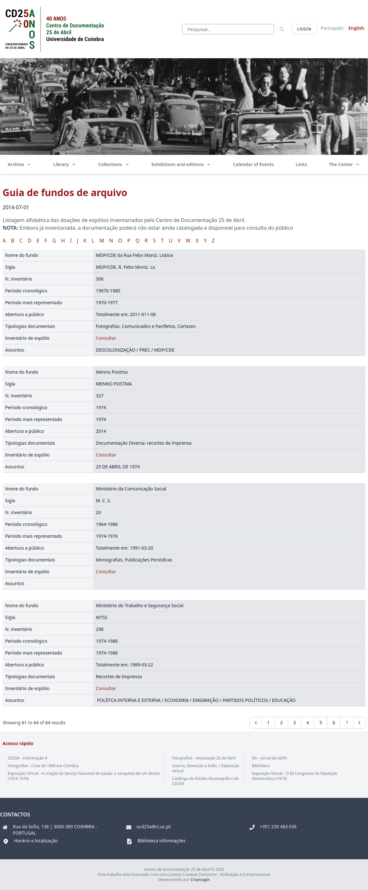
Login (304, 29)
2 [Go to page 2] (281, 722)
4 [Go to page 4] (307, 722)
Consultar (106, 338)
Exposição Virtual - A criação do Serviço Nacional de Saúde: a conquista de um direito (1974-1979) (84, 776)
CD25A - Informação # (27, 758)
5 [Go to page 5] (320, 722)
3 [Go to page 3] (294, 722)
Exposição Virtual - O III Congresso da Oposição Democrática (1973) (294, 776)
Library (64, 164)
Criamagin (200, 879)
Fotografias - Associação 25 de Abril (204, 758)
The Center (344, 164)
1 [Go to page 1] (268, 722)
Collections (113, 164)
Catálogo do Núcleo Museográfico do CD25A (205, 781)
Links (301, 164)
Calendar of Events (253, 164)
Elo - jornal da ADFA (269, 758)
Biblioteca (260, 765)
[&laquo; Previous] (256, 723)
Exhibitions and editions (181, 164)
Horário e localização (36, 841)
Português (332, 28)
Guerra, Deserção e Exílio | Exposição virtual (205, 768)
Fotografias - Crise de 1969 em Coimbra (43, 765)
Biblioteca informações (162, 841)
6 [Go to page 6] (334, 722)
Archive (20, 164)
